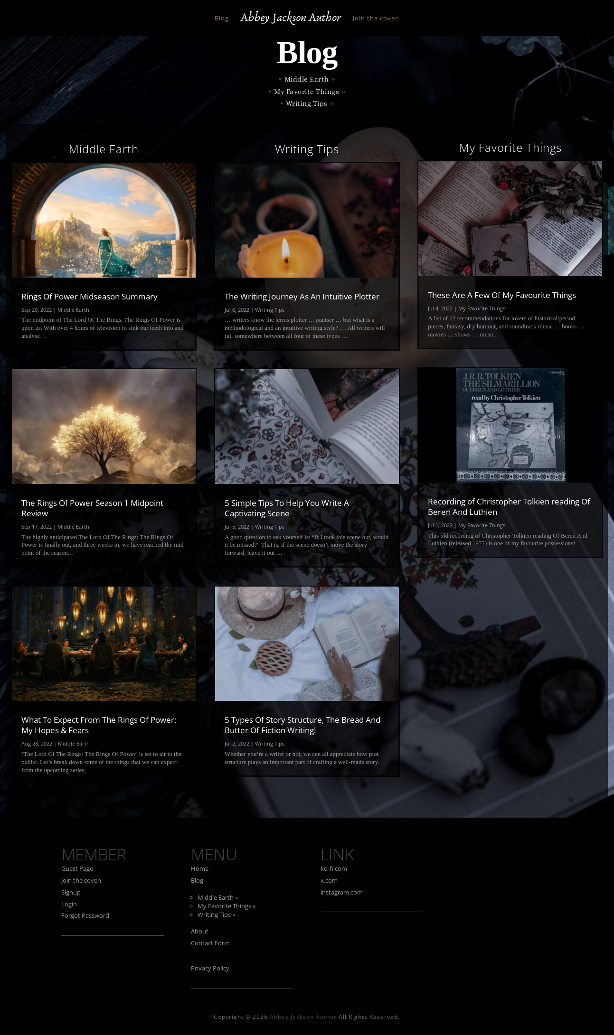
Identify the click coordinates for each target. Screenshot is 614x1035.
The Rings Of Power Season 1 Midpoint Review (92, 508)
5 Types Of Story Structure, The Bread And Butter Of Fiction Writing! (302, 725)
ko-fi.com (334, 868)
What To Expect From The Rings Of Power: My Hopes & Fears (98, 725)
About (199, 931)
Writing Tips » (216, 914)
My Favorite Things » (226, 906)
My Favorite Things (306, 91)
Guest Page (77, 868)
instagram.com (342, 892)
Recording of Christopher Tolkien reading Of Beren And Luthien (509, 506)
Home (199, 868)
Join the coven (376, 18)
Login (69, 904)
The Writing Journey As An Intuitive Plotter (302, 296)
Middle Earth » (218, 897)
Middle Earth (306, 79)
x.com (329, 880)
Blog (222, 18)
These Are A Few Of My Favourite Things (502, 294)
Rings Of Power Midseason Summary (89, 296)
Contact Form (210, 943)
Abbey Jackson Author (303, 1017)
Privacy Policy (210, 968)
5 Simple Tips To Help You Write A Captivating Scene (287, 508)
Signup (71, 892)
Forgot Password (85, 915)
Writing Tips (307, 103)
